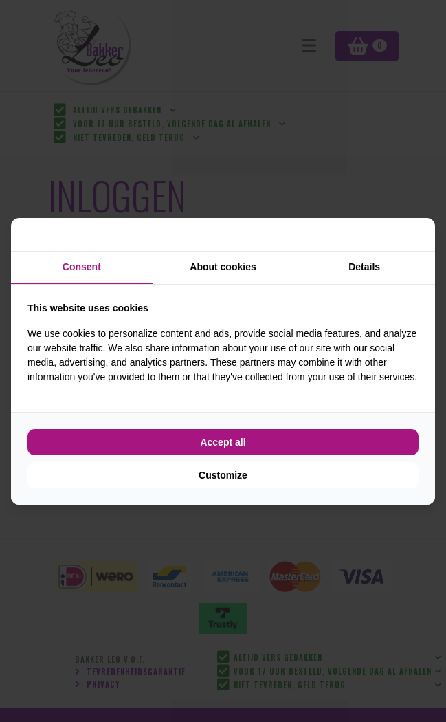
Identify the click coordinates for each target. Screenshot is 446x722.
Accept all (222, 442)
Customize (223, 475)
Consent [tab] (82, 266)
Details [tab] (364, 266)
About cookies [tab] (223, 266)
